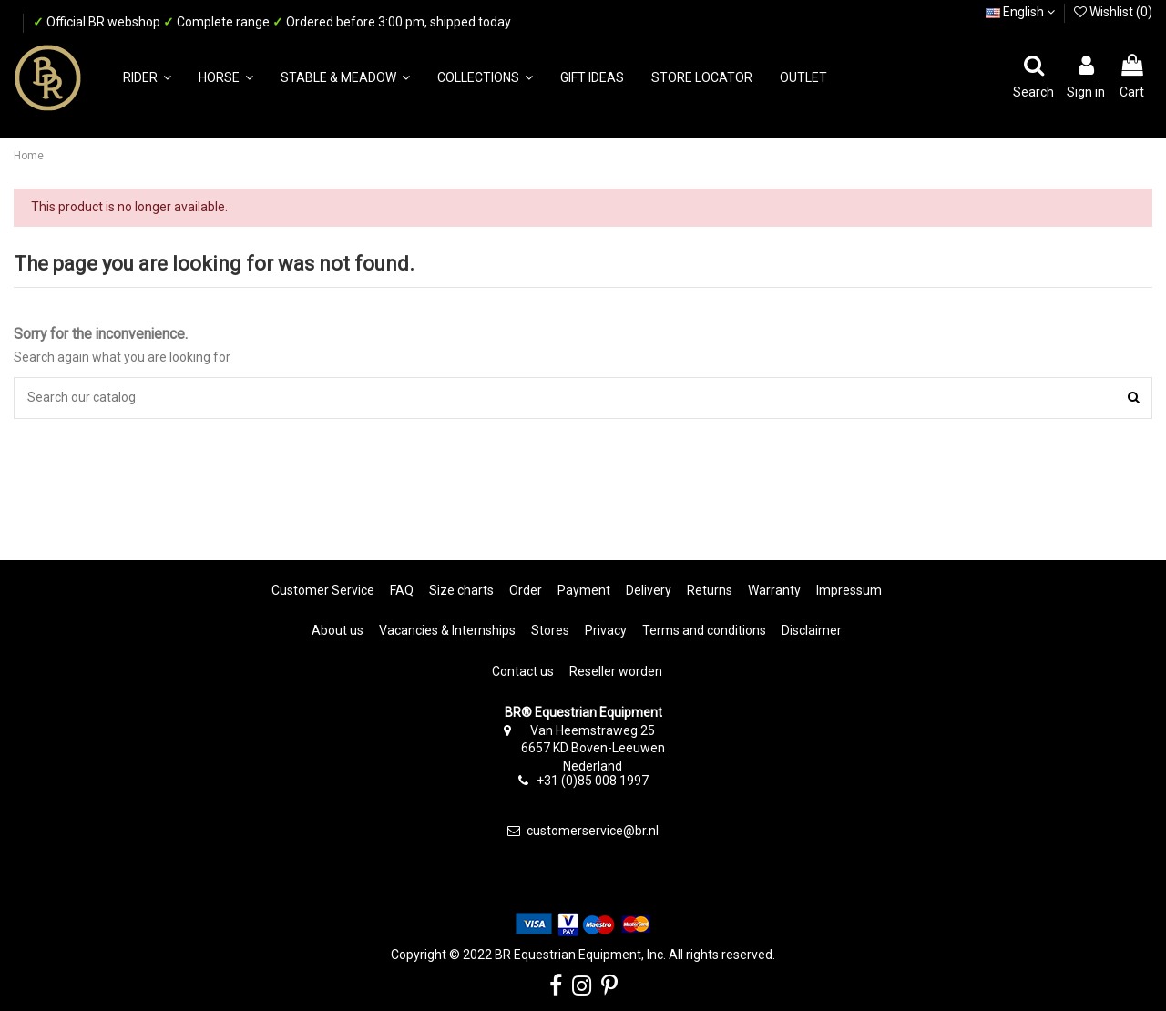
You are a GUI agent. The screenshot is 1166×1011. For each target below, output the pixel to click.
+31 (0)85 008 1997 (593, 780)
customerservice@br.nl (593, 830)
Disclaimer (812, 630)
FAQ (402, 590)
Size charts (461, 590)
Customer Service (322, 590)
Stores (550, 630)
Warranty (774, 590)
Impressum (849, 590)
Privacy (606, 630)
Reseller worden (615, 671)
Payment (583, 590)
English (1020, 12)
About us (337, 630)
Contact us (523, 671)
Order (525, 590)
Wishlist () (1113, 12)
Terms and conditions (704, 630)
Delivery (648, 590)
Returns (709, 590)
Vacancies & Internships (447, 630)
